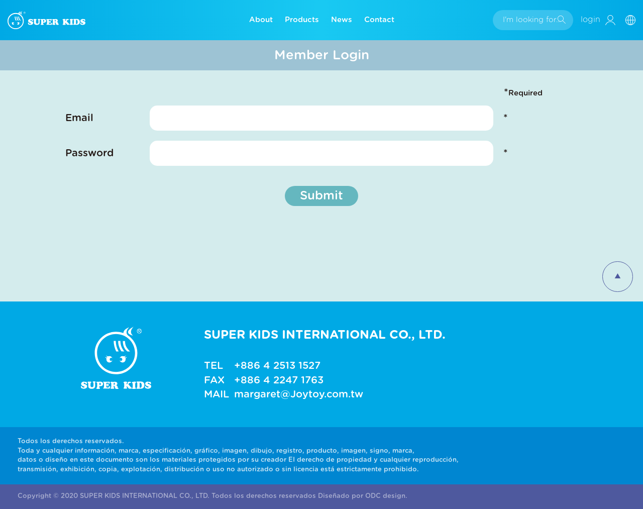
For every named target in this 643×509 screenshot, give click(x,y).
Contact (379, 20)
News (341, 20)
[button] (634, 20)
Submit (321, 196)
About (261, 20)
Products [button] (302, 20)
